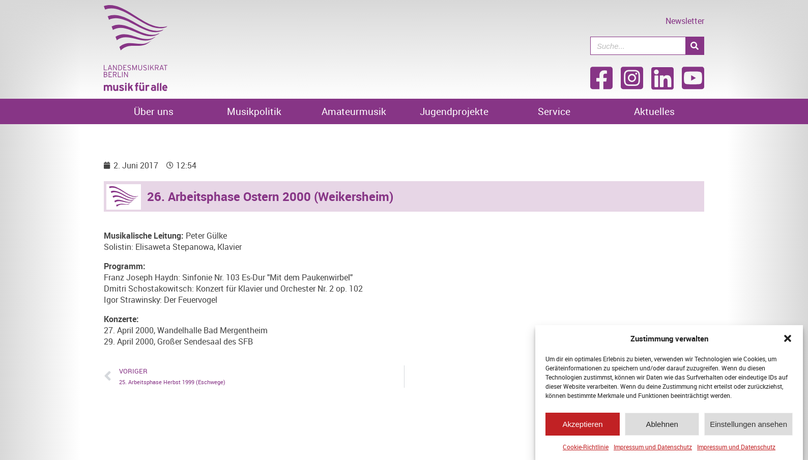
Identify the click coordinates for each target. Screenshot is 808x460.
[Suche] (694, 45)
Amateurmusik (354, 111)
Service (554, 111)
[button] (788, 338)
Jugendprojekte (454, 111)
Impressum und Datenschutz (653, 447)
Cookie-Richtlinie (586, 447)
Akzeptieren (582, 424)
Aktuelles (654, 111)
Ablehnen (662, 424)
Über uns (154, 111)
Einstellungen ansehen (748, 424)
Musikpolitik (254, 111)
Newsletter (685, 20)
